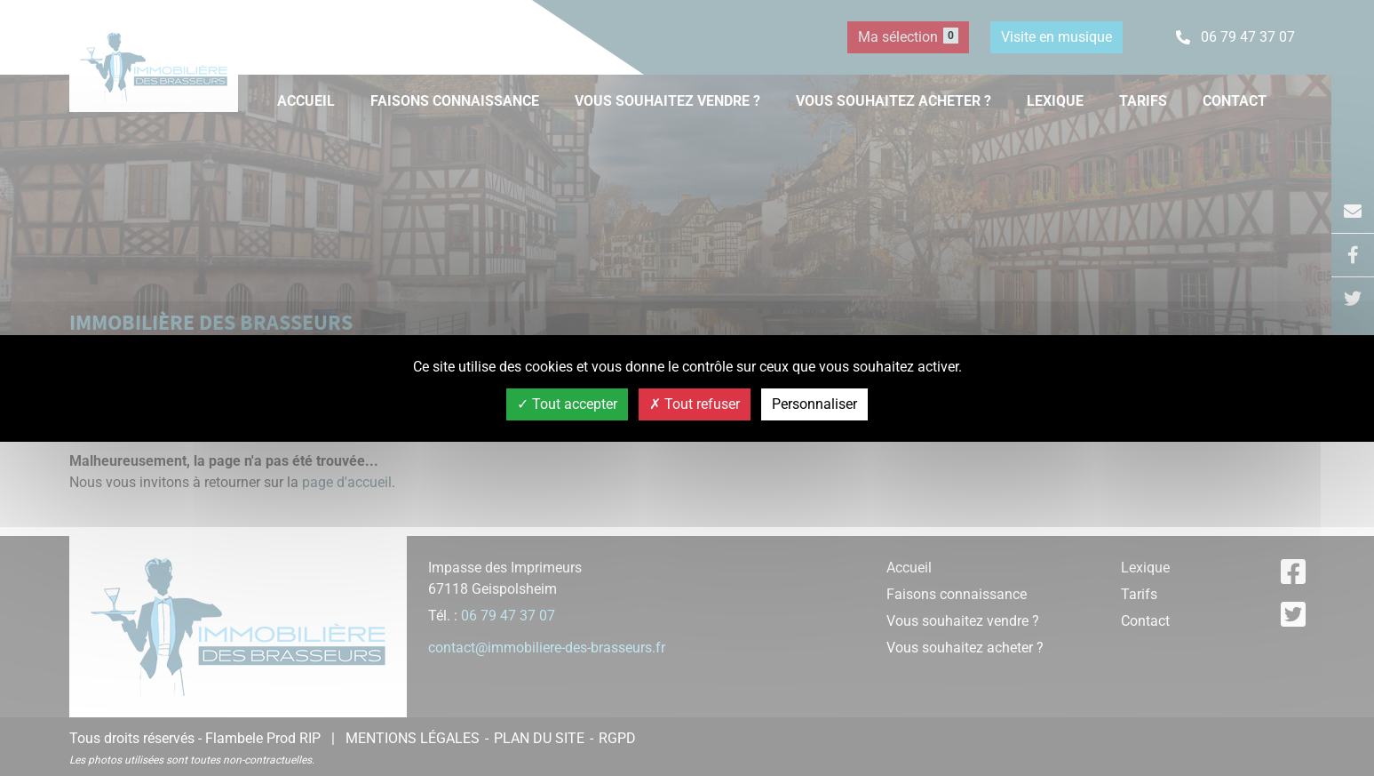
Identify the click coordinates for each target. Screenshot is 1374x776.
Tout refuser (694, 404)
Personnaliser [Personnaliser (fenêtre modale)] (814, 404)
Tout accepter (567, 404)
